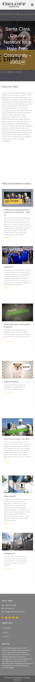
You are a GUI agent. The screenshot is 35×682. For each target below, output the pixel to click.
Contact (6, 636)
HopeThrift (8, 267)
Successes (7, 628)
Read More (7, 237)
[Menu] (32, 4)
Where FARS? (10, 496)
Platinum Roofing (11, 382)
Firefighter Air (9, 554)
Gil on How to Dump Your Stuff (16, 439)
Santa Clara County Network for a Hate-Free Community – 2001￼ (17, 212)
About (5, 632)
